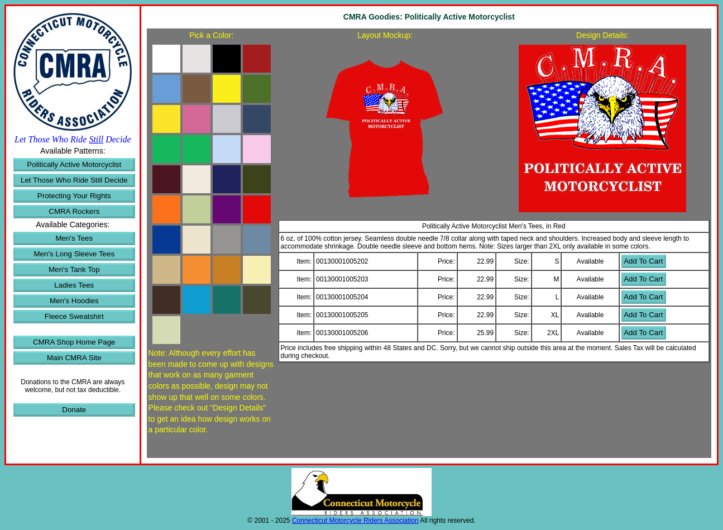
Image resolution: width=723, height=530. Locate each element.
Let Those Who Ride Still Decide (74, 180)
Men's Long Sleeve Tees (74, 254)
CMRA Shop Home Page (74, 342)
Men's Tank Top (74, 269)
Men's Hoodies (74, 301)
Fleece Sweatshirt (74, 316)
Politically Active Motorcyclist (74, 164)
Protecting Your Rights (74, 196)
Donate (74, 409)
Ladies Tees (74, 285)
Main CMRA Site (74, 358)
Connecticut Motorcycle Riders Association (355, 520)
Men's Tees (74, 238)
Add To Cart (643, 261)
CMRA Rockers (74, 211)
